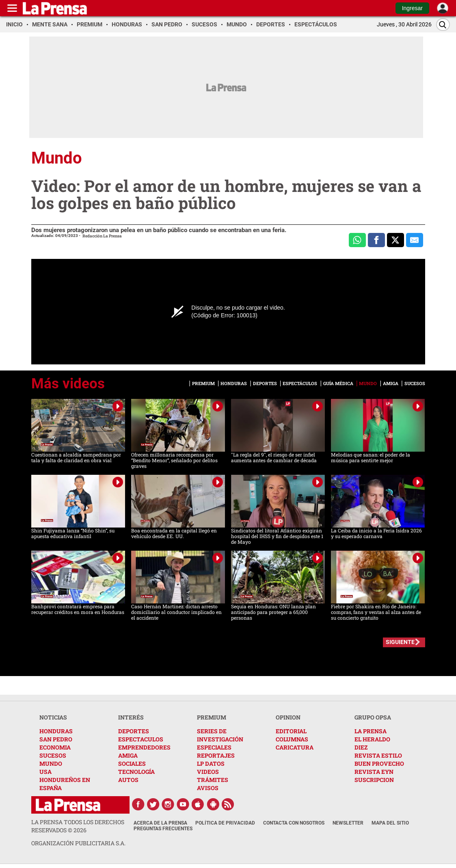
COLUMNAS (292, 739)
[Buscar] (443, 24)
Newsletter (348, 823)
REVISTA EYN (373, 771)
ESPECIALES (214, 747)
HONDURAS (56, 731)
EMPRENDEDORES (144, 747)
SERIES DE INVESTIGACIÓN (220, 735)
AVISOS (207, 788)
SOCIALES (132, 763)
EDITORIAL (291, 731)
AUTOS (128, 780)
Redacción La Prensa (102, 236)
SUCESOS (52, 755)
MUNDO (50, 763)
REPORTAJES (216, 755)
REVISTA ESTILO (378, 755)
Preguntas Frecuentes (163, 828)
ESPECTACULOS (140, 739)
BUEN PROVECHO (379, 763)
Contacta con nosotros (293, 823)
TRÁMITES (212, 780)
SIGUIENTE (400, 642)
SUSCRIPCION (374, 780)
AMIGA (128, 755)
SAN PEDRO (55, 739)
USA (45, 771)
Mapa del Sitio (390, 823)
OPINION (288, 717)
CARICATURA (294, 747)
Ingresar (412, 8)
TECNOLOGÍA (136, 771)
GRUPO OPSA (372, 717)
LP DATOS (211, 763)
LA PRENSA (370, 731)
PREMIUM (211, 717)
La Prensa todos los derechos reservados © (77, 826)
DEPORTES (133, 731)
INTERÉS (131, 717)
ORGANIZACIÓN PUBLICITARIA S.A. (78, 843)
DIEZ (360, 747)
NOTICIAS (53, 717)
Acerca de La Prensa (160, 823)
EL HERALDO (372, 739)
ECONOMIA (55, 747)
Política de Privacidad (225, 823)
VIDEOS (208, 771)
